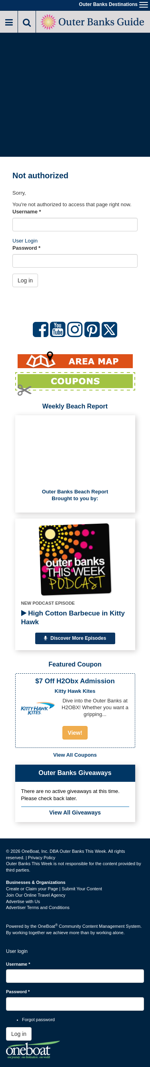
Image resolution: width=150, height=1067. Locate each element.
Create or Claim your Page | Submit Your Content (54, 888)
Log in (25, 280)
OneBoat (48, 926)
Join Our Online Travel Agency (36, 895)
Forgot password (38, 1019)
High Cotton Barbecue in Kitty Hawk (73, 617)
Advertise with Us (23, 901)
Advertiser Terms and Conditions (38, 907)
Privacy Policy (41, 857)
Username (26, 212)
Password (26, 248)
